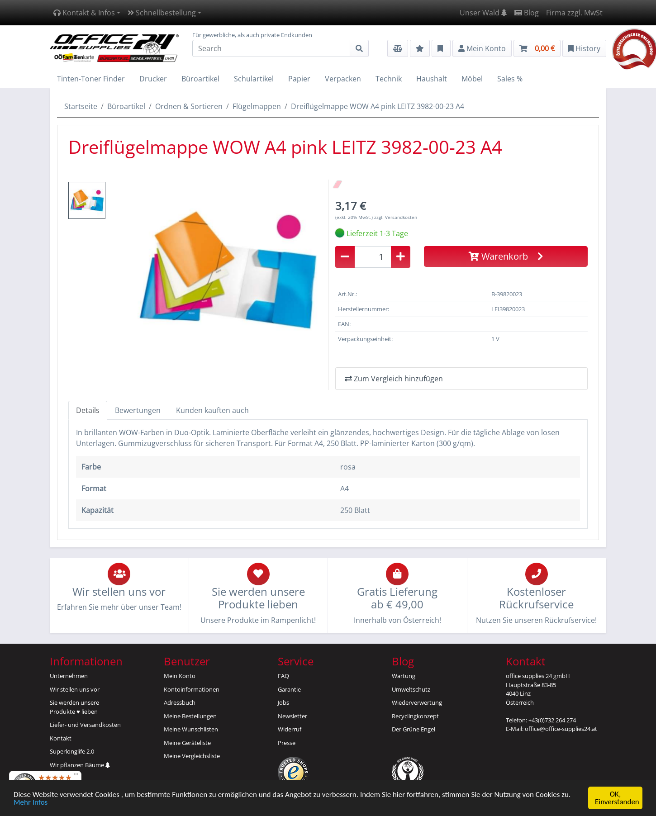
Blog (526, 13)
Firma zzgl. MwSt (574, 13)
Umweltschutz (411, 689)
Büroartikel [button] (200, 79)
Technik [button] (389, 79)
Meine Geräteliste (187, 743)
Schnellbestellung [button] (162, 13)
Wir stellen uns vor (75, 689)
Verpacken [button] (343, 79)
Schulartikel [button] (254, 79)
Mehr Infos (31, 802)
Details (88, 410)
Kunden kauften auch (212, 410)
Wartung (403, 676)
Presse (286, 743)
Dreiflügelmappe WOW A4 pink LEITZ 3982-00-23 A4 (377, 106)
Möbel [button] (472, 79)
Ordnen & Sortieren (189, 106)
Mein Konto (179, 676)
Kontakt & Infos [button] (84, 13)
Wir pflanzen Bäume (80, 765)
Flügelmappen (257, 106)
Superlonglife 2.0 (72, 751)
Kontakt (60, 738)
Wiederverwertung (417, 702)
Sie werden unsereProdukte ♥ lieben (74, 707)
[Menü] (76, 776)
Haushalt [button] (431, 79)
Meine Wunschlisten (191, 729)
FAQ (283, 676)
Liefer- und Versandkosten (85, 725)
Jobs (283, 702)
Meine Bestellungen (190, 716)
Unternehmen (69, 676)
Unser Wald (483, 13)
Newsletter (292, 716)
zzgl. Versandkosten (395, 217)
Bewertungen (138, 410)
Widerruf (289, 729)
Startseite (80, 106)
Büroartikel (126, 106)
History (584, 48)
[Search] (271, 48)
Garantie (289, 689)
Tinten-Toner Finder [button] (91, 79)
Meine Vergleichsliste (192, 756)
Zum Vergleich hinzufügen (394, 379)
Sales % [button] (510, 79)
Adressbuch (179, 702)
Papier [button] (299, 79)
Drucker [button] (153, 79)
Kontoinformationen (191, 689)
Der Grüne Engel (413, 729)
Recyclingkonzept (415, 716)
